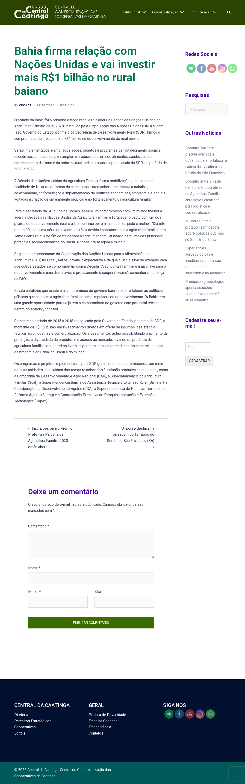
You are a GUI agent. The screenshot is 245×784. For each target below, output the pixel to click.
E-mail (34, 591)
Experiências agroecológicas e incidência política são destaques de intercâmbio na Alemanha (205, 260)
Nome (34, 568)
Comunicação (201, 12)
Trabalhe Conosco (103, 721)
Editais (19, 733)
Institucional (130, 12)
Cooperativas (25, 727)
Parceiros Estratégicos (32, 721)
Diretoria (21, 715)
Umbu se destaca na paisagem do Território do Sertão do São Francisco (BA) (130, 434)
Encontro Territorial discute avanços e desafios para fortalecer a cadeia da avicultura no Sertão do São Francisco (206, 160)
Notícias (67, 105)
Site (97, 591)
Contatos (96, 733)
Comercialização (165, 12)
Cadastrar (199, 361)
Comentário (38, 526)
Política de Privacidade (107, 715)
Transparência (100, 727)
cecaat (25, 105)
